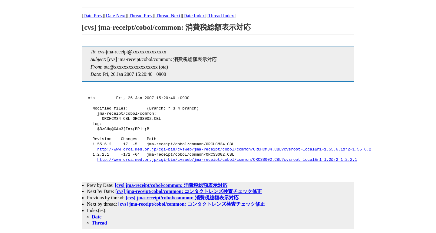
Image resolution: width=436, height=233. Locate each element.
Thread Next (168, 15)
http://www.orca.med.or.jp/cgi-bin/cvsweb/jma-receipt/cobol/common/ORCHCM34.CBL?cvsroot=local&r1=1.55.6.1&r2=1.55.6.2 (234, 149)
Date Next (116, 15)
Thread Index (221, 15)
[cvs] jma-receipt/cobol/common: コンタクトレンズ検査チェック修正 (188, 191)
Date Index (194, 15)
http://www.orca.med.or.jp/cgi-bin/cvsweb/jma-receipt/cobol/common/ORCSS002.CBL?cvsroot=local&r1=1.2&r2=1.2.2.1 (227, 160)
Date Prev (93, 15)
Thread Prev (141, 15)
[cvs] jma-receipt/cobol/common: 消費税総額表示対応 (171, 185)
